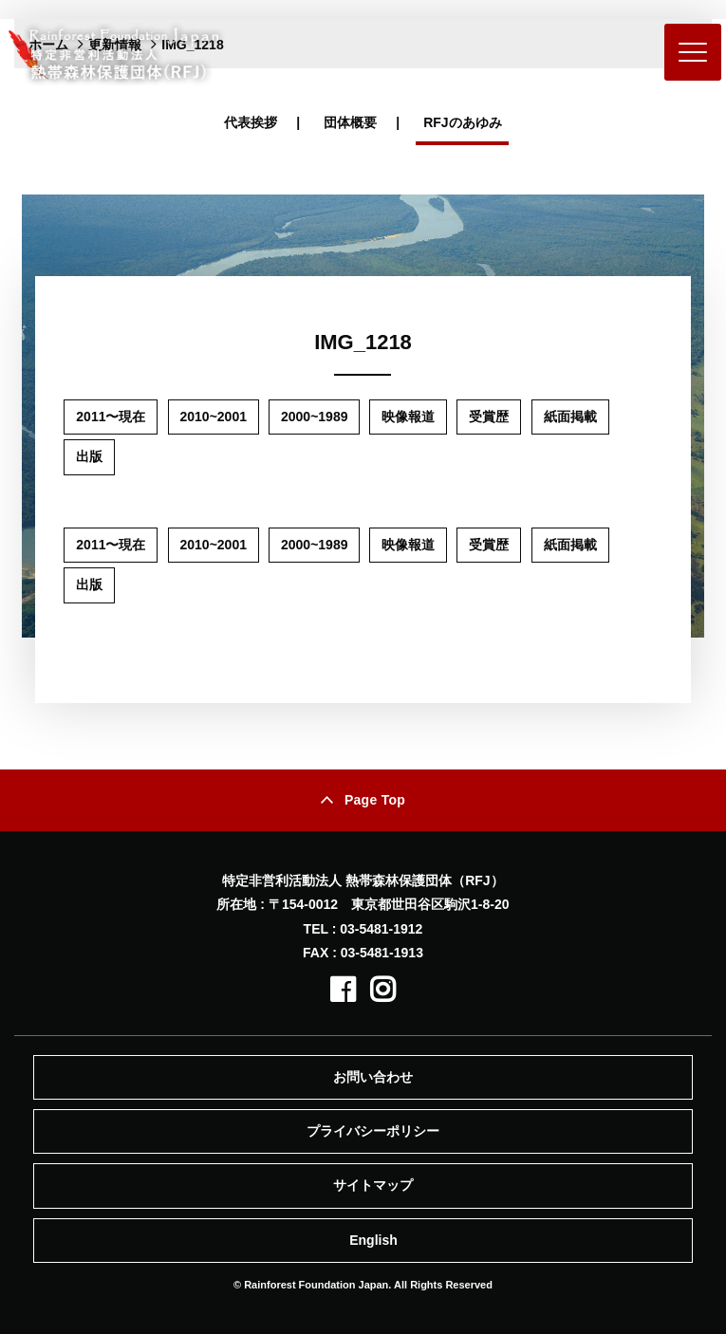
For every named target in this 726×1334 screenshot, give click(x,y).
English (373, 1240)
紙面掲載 (570, 416)
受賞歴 (489, 416)
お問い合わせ (373, 1076)
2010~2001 (213, 416)
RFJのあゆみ (462, 122)
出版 (89, 456)
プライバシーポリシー (373, 1131)
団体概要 (350, 122)
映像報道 (408, 416)
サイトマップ (373, 1185)
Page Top (374, 799)
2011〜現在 (110, 416)
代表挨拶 (250, 122)
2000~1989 (314, 416)
